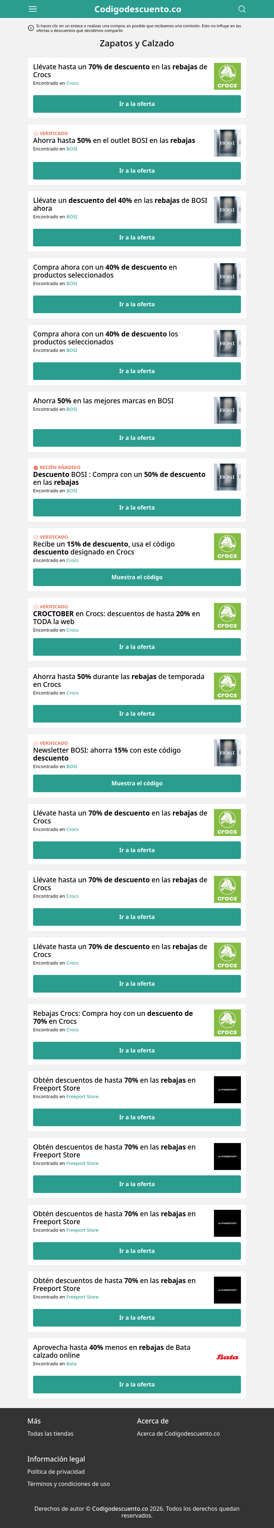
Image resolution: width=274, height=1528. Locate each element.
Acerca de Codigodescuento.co (178, 1434)
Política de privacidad (56, 1472)
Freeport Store (82, 1096)
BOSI (71, 148)
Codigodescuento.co (138, 9)
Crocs (72, 83)
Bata (71, 1363)
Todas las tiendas (50, 1434)
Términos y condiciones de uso (68, 1484)
